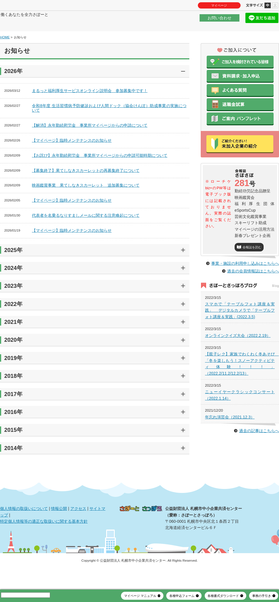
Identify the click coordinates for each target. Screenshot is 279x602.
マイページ (219, 5)
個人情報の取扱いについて (24, 525)
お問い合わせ (219, 21)
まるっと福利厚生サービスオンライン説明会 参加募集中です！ (89, 107)
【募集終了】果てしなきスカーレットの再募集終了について (86, 187)
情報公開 (59, 525)
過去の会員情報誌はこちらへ (253, 300)
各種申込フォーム (181, 595)
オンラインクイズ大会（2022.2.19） (237, 365)
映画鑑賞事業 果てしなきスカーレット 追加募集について (86, 202)
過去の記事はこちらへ (259, 460)
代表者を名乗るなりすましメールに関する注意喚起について (86, 232)
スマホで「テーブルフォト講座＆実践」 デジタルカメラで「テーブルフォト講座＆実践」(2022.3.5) (240, 340)
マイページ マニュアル (140, 595)
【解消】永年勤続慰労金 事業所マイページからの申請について (89, 142)
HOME (5, 54)
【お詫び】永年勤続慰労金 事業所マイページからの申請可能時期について (99, 172)
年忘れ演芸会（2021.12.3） (230, 446)
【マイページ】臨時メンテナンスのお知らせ (72, 157)
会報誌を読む (252, 264)
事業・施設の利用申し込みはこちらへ (245, 293)
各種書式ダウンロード (223, 595)
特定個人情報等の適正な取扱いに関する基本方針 (44, 538)
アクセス (78, 525)
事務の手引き (261, 595)
